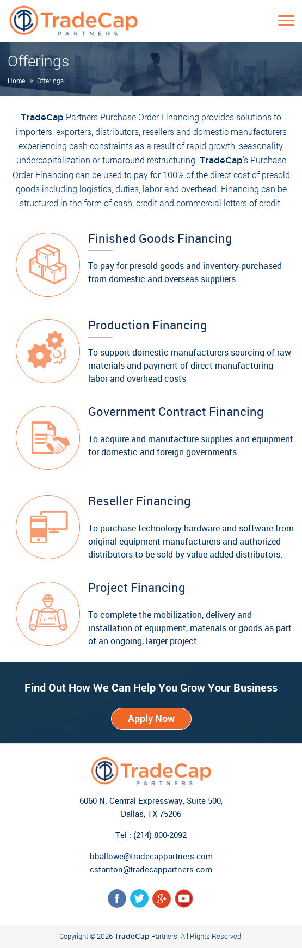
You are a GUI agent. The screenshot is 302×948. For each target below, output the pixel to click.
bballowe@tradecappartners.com (151, 856)
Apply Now (151, 718)
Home (16, 80)
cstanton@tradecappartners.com (151, 869)
